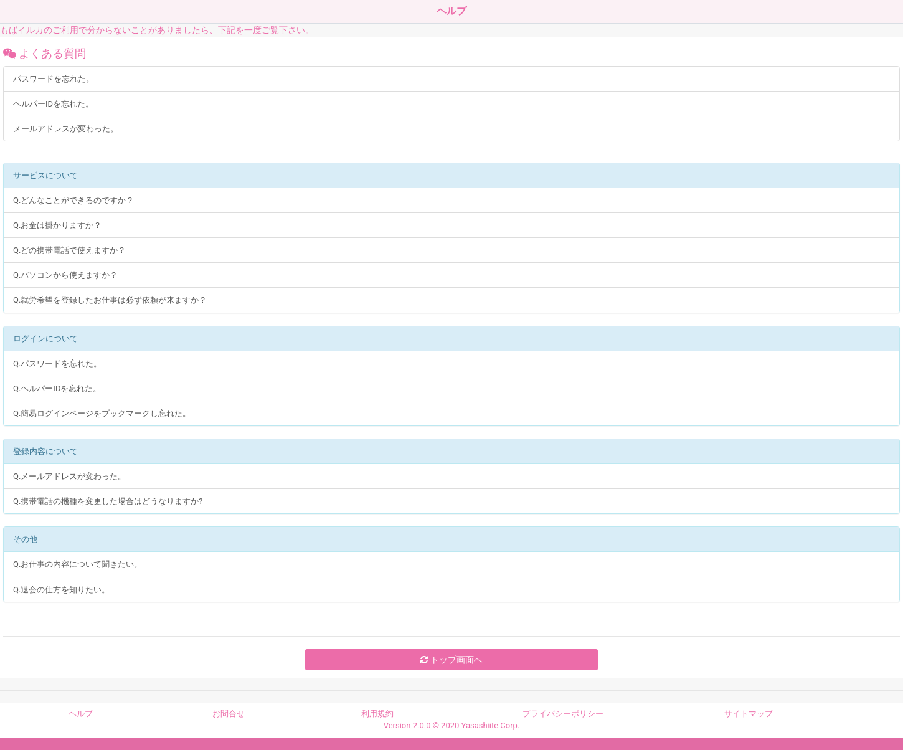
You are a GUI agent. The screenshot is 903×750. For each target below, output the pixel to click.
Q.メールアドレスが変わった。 (69, 476)
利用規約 (377, 713)
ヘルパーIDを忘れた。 (53, 103)
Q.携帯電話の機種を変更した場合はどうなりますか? (108, 501)
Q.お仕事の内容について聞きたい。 (77, 564)
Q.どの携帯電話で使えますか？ (69, 250)
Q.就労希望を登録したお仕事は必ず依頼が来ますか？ (110, 300)
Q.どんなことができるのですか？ (73, 200)
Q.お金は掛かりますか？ (57, 225)
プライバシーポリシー (562, 713)
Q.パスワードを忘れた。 (57, 363)
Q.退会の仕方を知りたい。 (61, 589)
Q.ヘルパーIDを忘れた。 (57, 388)
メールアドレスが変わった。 (65, 128)
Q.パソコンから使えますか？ (65, 275)
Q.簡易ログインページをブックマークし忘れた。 (102, 413)
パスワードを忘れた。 (53, 78)
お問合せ (228, 713)
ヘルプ (81, 713)
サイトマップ (748, 713)
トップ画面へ (451, 660)
